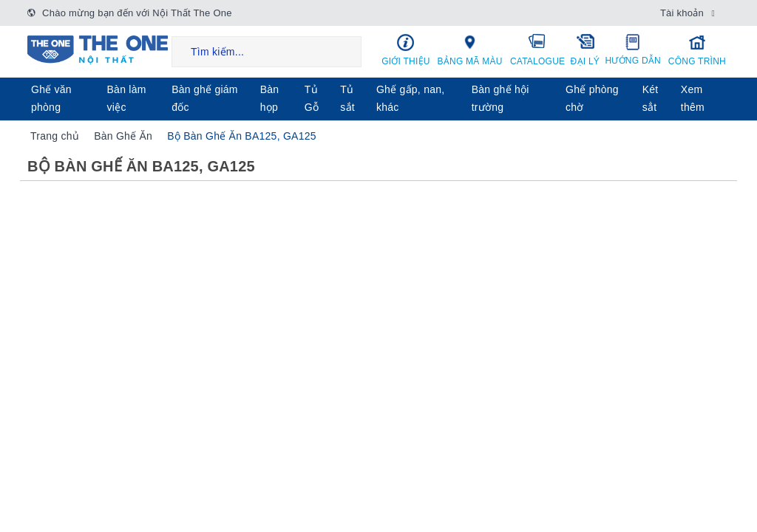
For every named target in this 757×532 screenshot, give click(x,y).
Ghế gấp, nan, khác (410, 98)
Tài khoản (682, 12)
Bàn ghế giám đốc (205, 98)
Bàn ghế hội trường (500, 98)
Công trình (697, 49)
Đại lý (585, 49)
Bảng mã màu (469, 49)
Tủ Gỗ (312, 98)
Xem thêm (693, 98)
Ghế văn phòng (51, 98)
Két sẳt (650, 98)
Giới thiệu (405, 49)
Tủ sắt (347, 98)
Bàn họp (269, 98)
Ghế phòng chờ (592, 98)
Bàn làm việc (126, 98)
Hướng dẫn (633, 49)
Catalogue (537, 49)
